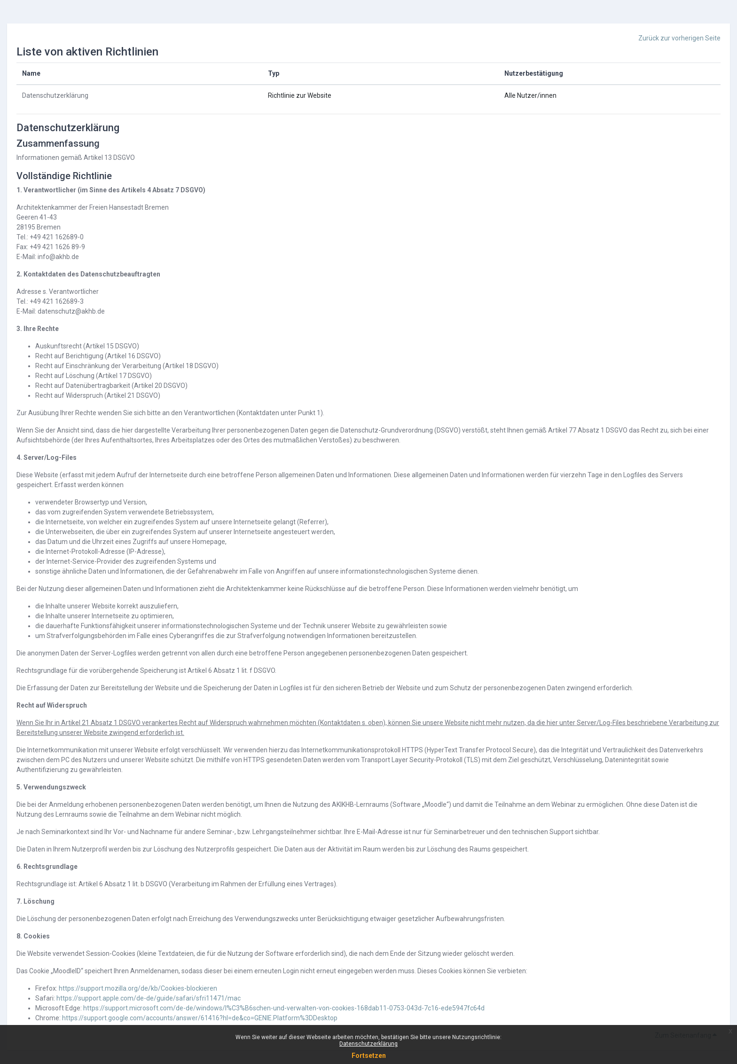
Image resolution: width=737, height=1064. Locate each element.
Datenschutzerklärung (368, 1043)
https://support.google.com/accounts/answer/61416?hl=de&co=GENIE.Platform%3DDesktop (199, 1018)
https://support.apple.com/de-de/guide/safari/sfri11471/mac (148, 998)
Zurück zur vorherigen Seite (679, 38)
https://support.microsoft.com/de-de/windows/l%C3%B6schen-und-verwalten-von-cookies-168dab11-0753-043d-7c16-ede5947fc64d (284, 1008)
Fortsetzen (369, 1055)
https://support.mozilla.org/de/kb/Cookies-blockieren (138, 988)
